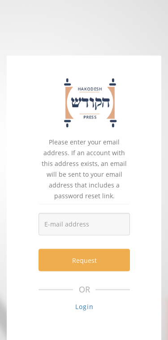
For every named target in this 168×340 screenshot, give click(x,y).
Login (84, 306)
